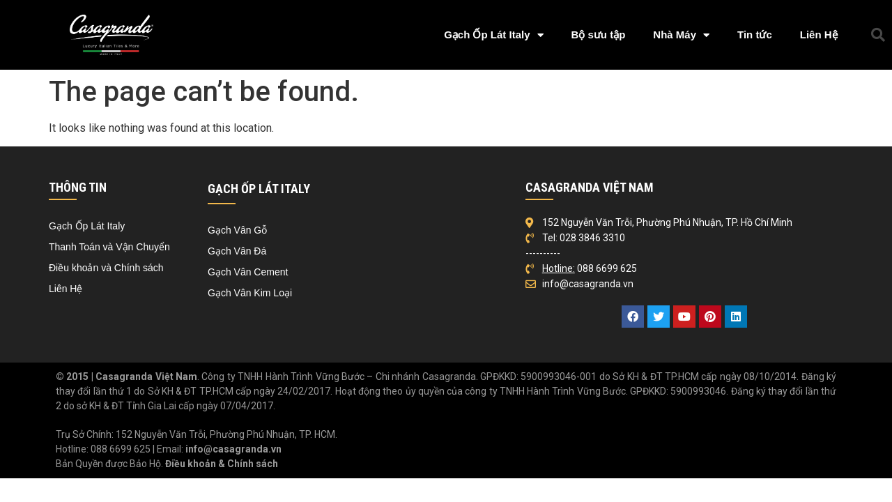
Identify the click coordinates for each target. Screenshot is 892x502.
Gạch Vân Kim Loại (250, 292)
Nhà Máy (681, 35)
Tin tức (754, 34)
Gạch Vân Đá (237, 251)
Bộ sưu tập (598, 34)
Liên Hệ (819, 34)
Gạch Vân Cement (248, 271)
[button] (878, 35)
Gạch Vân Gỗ (237, 230)
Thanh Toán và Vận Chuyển (109, 246)
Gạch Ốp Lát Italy (493, 35)
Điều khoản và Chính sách (106, 267)
